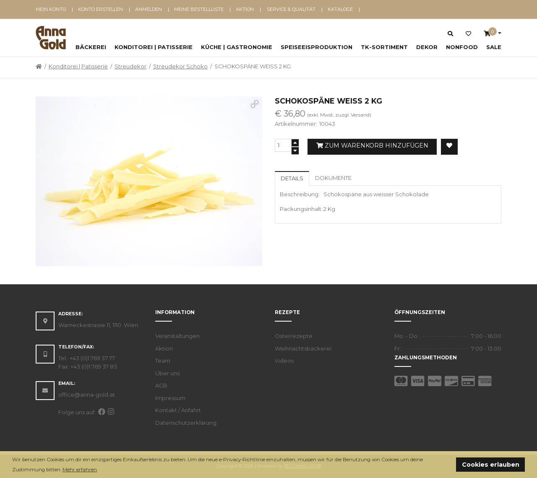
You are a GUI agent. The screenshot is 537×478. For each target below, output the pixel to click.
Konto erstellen (100, 9)
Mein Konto (51, 9)
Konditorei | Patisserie (154, 47)
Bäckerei (91, 47)
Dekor (427, 47)
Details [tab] (292, 178)
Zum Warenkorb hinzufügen (372, 145)
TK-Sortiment (384, 47)
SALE (493, 47)
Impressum (170, 398)
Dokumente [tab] (333, 177)
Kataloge (340, 9)
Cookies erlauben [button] (490, 464)
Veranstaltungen (177, 336)
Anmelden (148, 9)
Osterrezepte (294, 336)
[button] (100, 470)
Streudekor (130, 66)
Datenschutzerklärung (185, 422)
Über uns (167, 373)
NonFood (462, 47)
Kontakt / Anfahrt (178, 410)
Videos (284, 360)
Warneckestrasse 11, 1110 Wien (98, 325)
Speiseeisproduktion (316, 47)
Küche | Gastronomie (236, 47)
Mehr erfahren (80, 470)
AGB (161, 385)
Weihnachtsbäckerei (303, 348)
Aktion (245, 9)
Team (162, 360)
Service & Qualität (291, 9)
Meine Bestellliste (199, 9)
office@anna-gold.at (86, 394)
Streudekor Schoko (180, 66)
